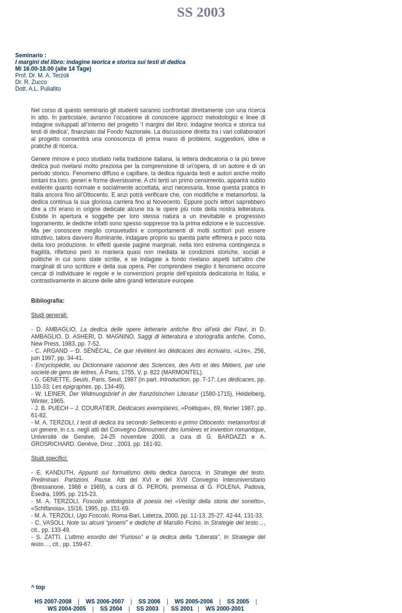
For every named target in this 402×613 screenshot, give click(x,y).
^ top (38, 587)
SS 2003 (147, 609)
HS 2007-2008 (52, 601)
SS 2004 (111, 609)
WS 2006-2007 (105, 601)
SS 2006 (149, 601)
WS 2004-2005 (67, 609)
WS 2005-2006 (193, 601)
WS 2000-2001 (225, 609)
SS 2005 (238, 601)
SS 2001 (182, 609)
